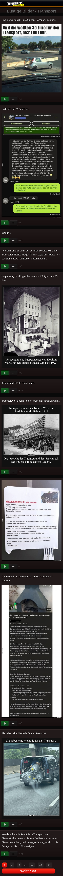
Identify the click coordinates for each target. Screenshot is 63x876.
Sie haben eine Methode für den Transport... (25, 733)
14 (49, 864)
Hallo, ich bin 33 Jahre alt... (16, 109)
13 (40, 864)
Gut (5, 99)
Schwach (13, 99)
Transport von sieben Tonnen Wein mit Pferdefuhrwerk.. (31, 400)
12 (32, 864)
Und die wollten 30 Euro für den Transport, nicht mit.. (29, 20)
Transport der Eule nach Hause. (18, 383)
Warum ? (6, 233)
